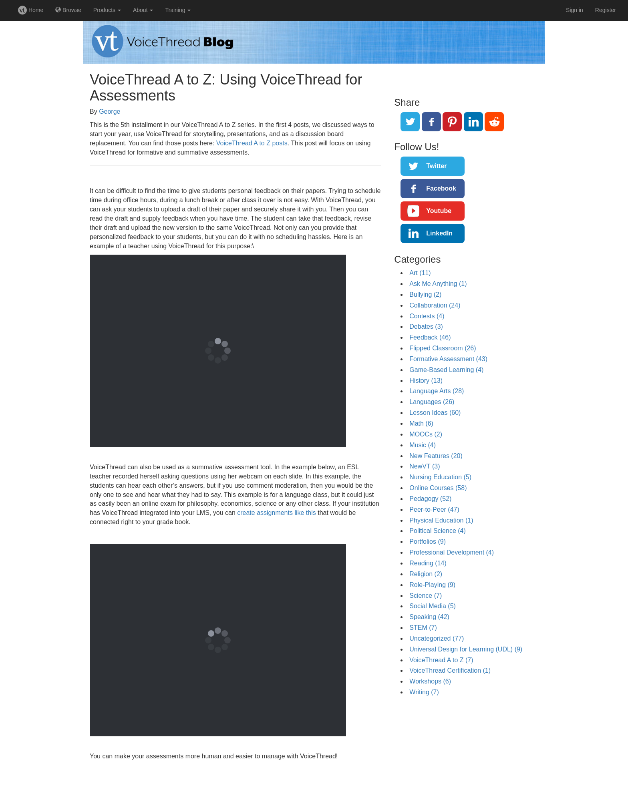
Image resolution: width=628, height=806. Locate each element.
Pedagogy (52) (430, 498)
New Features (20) (436, 455)
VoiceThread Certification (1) (450, 670)
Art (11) (420, 272)
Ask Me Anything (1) (438, 283)
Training (178, 10)
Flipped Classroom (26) (442, 348)
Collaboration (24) (434, 305)
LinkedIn (439, 233)
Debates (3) (426, 326)
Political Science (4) (437, 530)
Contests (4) (426, 316)
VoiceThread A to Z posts (252, 143)
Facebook (441, 188)
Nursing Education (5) (440, 477)
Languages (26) (431, 401)
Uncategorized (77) (436, 638)
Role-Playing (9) (432, 584)
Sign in (574, 10)
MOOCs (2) (425, 434)
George (109, 111)
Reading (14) (428, 563)
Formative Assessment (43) (448, 359)
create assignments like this (276, 512)
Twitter (436, 166)
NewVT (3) (424, 466)
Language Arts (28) (436, 391)
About (143, 10)
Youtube (438, 210)
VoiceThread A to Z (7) (441, 660)
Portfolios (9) (427, 541)
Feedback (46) (430, 337)
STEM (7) (423, 627)
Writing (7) (424, 692)
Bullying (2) (425, 294)
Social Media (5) (432, 606)
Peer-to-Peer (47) (434, 509)
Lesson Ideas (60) (435, 412)
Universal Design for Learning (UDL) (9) (465, 649)
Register (605, 10)
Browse (68, 10)
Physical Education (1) (441, 520)
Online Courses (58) (438, 487)
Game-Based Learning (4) (446, 369)
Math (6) (421, 423)
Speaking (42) (429, 616)
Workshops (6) (430, 681)
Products (107, 10)
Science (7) (425, 595)
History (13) (426, 380)
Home (30, 10)
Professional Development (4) (451, 552)
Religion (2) (425, 574)
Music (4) (422, 445)
